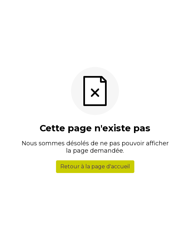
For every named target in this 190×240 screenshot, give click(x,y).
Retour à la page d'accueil (95, 166)
